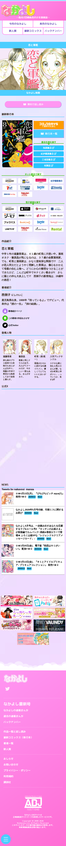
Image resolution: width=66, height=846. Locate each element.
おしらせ (8, 758)
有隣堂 (48, 165)
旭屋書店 (48, 148)
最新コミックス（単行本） (18, 737)
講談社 (7, 782)
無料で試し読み (33, 104)
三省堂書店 (48, 159)
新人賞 (7, 749)
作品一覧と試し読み (15, 731)
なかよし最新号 (17, 704)
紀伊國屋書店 (48, 154)
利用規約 (8, 776)
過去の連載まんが (13, 716)
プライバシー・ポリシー (17, 770)
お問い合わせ (11, 764)
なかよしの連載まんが (16, 710)
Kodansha (21, 823)
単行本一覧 (49, 133)
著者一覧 (8, 743)
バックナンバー (12, 722)
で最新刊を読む (48, 125)
